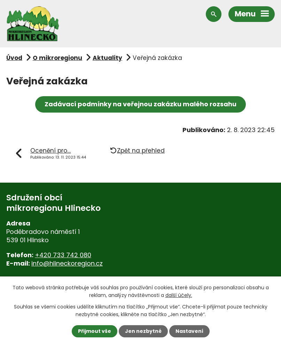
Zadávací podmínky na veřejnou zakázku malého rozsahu (140, 104)
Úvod (14, 58)
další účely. (178, 295)
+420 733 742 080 (63, 255)
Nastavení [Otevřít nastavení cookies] (189, 331)
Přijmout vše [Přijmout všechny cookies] (94, 331)
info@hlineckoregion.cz (67, 263)
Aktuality (107, 58)
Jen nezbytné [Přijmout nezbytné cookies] (143, 331)
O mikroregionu (57, 58)
